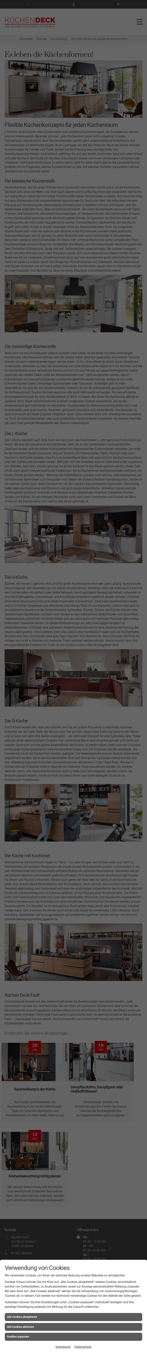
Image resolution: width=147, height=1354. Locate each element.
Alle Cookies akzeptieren (22, 1316)
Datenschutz (82, 1347)
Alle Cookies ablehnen (20, 1326)
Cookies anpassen (18, 1336)
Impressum (63, 1347)
